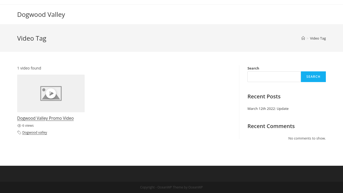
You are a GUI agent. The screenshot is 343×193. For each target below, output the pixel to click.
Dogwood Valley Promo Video (45, 118)
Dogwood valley (34, 132)
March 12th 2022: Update (268, 108)
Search (253, 68)
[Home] (303, 38)
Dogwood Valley (41, 14)
